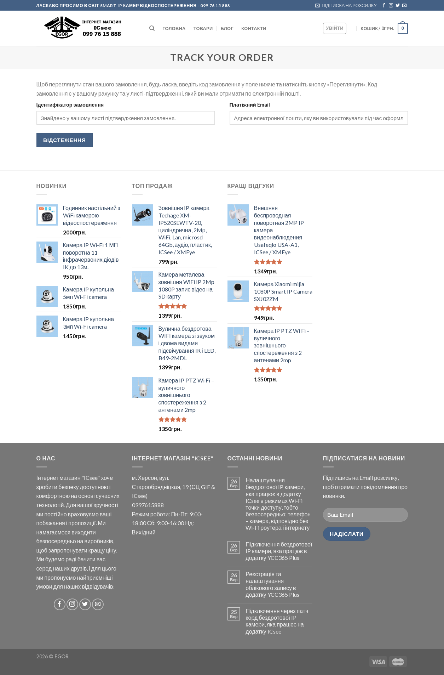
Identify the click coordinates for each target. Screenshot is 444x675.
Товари (203, 28)
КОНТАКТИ (253, 28)
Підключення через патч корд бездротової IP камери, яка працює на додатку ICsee (277, 621)
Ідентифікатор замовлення (70, 105)
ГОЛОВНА (173, 28)
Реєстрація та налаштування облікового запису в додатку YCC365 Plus (272, 584)
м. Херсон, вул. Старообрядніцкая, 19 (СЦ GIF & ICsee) (173, 486)
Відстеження (64, 140)
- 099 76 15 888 (213, 5)
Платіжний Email (250, 105)
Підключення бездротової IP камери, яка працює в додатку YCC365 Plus (279, 551)
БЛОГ (227, 28)
